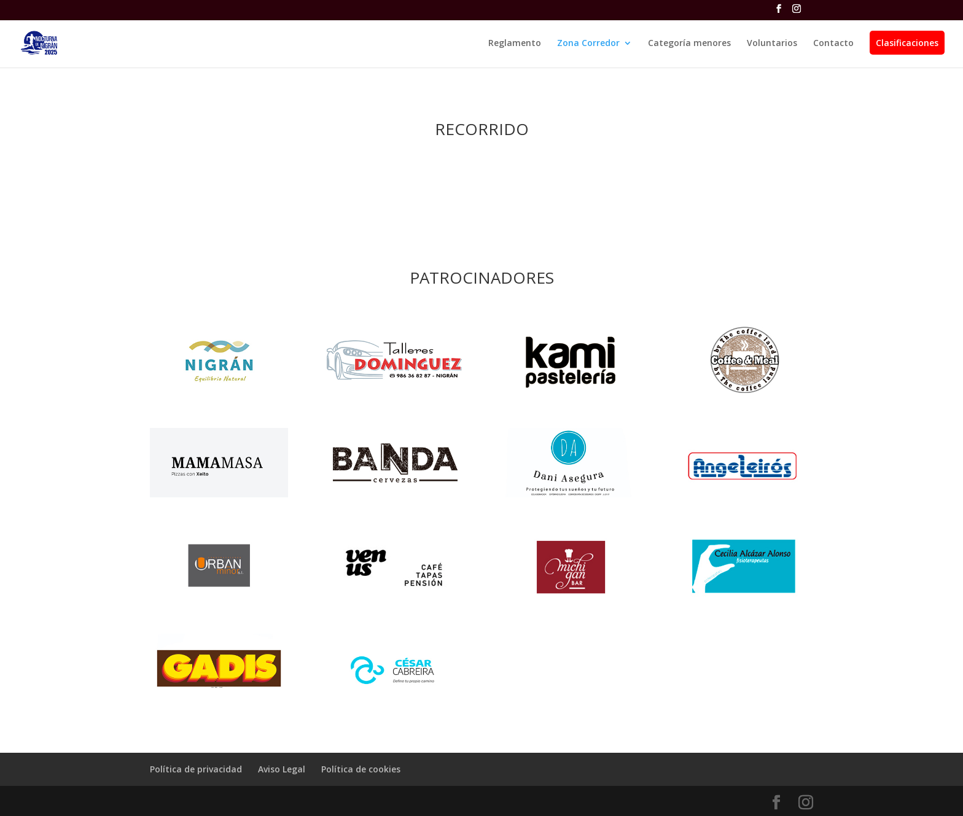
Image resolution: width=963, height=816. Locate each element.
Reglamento (514, 44)
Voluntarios (772, 44)
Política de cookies (360, 769)
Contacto (833, 44)
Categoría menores (689, 44)
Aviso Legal (281, 769)
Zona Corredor (588, 44)
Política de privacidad (196, 769)
